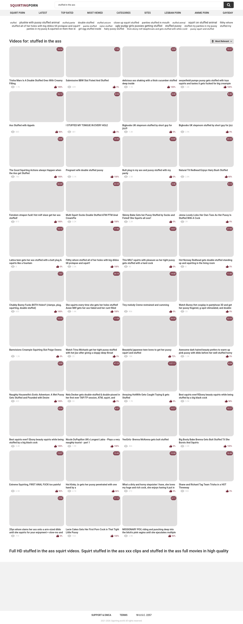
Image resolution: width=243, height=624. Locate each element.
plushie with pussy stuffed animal (39, 22)
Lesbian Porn (173, 12)
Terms (123, 615)
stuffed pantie (68, 23)
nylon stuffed (106, 26)
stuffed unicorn (104, 23)
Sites (147, 12)
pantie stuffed (90, 26)
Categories (123, 12)
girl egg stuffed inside (89, 28)
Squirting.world (118, 621)
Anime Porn (202, 12)
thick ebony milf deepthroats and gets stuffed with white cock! (157, 29)
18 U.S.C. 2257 (144, 615)
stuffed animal (178, 23)
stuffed (13, 23)
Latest (43, 12)
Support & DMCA (101, 615)
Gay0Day (228, 12)
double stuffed (86, 22)
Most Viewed (95, 12)
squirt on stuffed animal (202, 22)
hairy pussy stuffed (114, 28)
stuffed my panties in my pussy (200, 26)
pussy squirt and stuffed (202, 29)
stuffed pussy (173, 25)
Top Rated (67, 12)
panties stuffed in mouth (155, 22)
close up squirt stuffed (126, 22)
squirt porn (17, 12)
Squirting (24, 5)
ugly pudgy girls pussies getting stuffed (138, 25)
